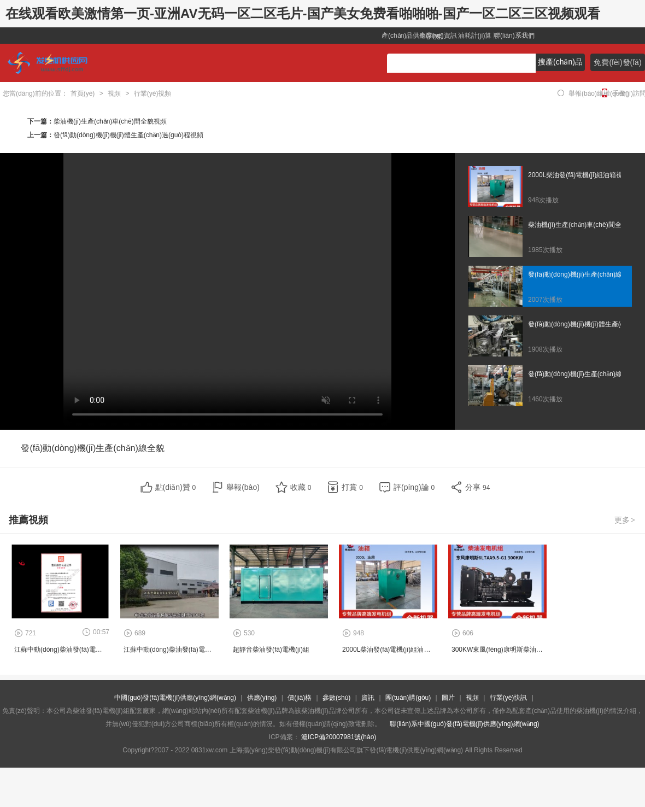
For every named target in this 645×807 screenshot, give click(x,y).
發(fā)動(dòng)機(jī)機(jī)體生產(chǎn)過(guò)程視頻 (128, 135)
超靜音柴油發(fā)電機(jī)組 (271, 649)
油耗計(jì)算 (475, 35)
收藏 (301, 487)
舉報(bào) (243, 487)
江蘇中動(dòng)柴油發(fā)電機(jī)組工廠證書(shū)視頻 (92, 649)
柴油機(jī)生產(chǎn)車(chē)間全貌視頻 (110, 121)
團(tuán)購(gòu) (408, 697)
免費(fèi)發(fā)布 (617, 64)
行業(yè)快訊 (508, 697)
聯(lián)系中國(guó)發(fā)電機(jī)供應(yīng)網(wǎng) (464, 724)
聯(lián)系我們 (512, 35)
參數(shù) (336, 697)
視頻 (114, 93)
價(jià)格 (300, 697)
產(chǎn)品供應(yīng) (400, 35)
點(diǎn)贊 (175, 487)
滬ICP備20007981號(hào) (338, 737)
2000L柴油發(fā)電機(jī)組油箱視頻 (392, 649)
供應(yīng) (262, 697)
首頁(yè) (83, 93)
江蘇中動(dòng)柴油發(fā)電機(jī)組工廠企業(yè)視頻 (200, 649)
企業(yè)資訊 (437, 35)
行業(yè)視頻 (153, 93)
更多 (625, 520)
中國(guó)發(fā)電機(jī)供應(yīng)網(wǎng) (175, 697)
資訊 (367, 697)
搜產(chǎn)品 (560, 61)
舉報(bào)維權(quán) (598, 93)
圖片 (448, 697)
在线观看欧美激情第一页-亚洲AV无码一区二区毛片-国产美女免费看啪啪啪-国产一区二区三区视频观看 (302, 13)
